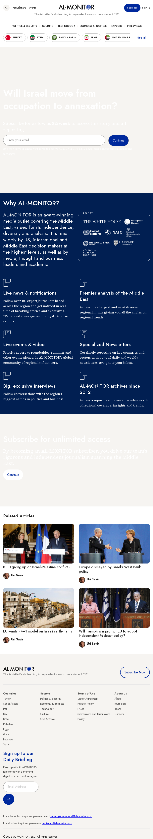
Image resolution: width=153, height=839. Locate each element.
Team (118, 709)
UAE (5, 714)
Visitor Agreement (87, 699)
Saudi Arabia (10, 704)
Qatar (6, 734)
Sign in (146, 8)
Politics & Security (24, 26)
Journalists (120, 704)
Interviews (134, 26)
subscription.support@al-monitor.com (71, 816)
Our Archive (47, 719)
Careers (119, 714)
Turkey (7, 699)
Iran (5, 709)
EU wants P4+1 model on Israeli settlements (37, 631)
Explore (116, 26)
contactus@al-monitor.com (57, 823)
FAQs (80, 709)
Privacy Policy (85, 704)
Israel (6, 719)
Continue (13, 474)
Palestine (8, 724)
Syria (6, 744)
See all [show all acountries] (141, 38)
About (118, 699)
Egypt (6, 729)
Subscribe (132, 8)
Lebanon (8, 739)
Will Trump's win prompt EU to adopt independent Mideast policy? (108, 633)
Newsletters (19, 8)
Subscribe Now (135, 672)
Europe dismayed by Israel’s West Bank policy (110, 569)
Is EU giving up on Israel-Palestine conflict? (37, 567)
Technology (66, 26)
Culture (47, 26)
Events (32, 8)
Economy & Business (93, 26)
